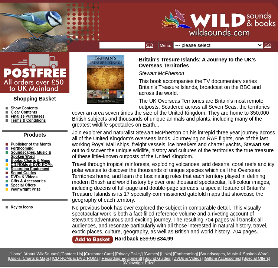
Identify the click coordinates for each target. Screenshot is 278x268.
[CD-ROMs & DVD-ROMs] (75, 258)
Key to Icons (22, 207)
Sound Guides (23, 173)
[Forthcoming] (185, 254)
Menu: (166, 45)
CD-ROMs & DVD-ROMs (32, 165)
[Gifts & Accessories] (222, 258)
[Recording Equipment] (121, 258)
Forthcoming (22, 148)
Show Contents (24, 108)
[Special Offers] (256, 258)
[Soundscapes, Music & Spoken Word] (234, 254)
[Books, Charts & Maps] (29, 258)
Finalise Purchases (28, 116)
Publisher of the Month (31, 144)
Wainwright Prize (25, 189)
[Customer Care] (99, 254)
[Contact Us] (71, 254)
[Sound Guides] (157, 258)
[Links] (166, 254)
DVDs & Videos (24, 177)
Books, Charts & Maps (30, 161)
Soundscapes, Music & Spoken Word (31, 154)
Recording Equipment (30, 169)
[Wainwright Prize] (138, 263)
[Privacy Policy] (129, 254)
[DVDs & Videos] (187, 258)
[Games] (151, 254)
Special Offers (23, 185)
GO (149, 45)
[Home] (15, 254)
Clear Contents (24, 112)
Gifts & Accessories (28, 181)
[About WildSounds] (42, 254)
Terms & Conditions (28, 120)
